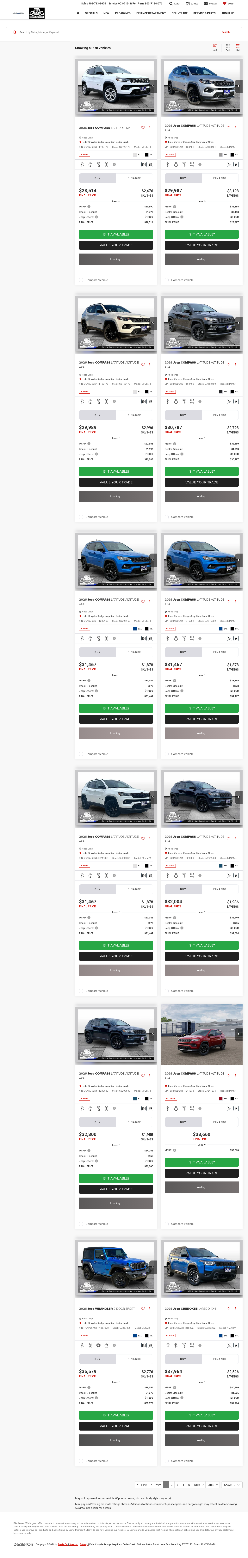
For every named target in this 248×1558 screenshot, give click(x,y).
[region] (116, 216)
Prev (156, 1485)
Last (213, 1485)
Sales (93, 3)
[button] (153, 86)
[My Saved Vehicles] (228, 3)
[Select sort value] (216, 48)
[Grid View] (227, 48)
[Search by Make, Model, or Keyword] (118, 32)
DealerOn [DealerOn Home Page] (63, 1544)
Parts (150, 3)
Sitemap (73, 1544)
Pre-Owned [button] (123, 13)
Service (122, 3)
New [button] (106, 13)
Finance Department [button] (151, 13)
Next (198, 1485)
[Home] (78, 13)
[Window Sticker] (150, 164)
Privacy (84, 1544)
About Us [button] (227, 13)
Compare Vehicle (97, 280)
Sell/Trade (180, 13)
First (142, 1485)
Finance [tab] (134, 178)
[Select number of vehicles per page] (232, 1484)
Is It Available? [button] (116, 234)
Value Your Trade (116, 245)
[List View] (238, 48)
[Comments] (144, 164)
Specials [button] (91, 13)
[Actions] (149, 127)
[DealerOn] (23, 1544)
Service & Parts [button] (204, 13)
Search (226, 32)
